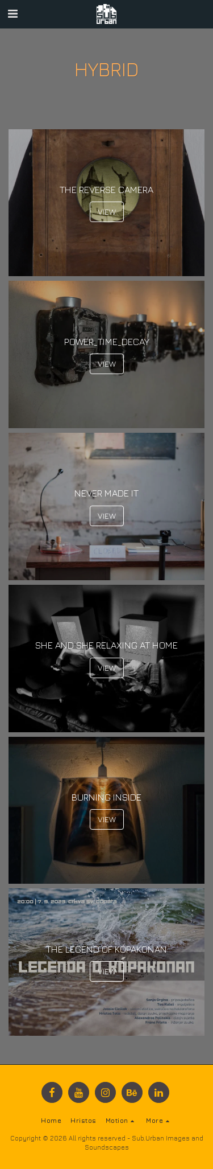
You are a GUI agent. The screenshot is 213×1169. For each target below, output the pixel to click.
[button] (12, 13)
